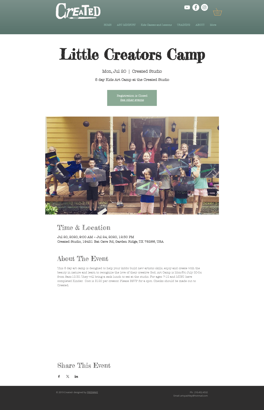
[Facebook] (195, 7)
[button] (221, 11)
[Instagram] (204, 7)
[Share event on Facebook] (59, 376)
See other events (132, 100)
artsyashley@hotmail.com (194, 395)
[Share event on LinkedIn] (76, 376)
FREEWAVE (92, 392)
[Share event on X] (67, 376)
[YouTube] (187, 7)
